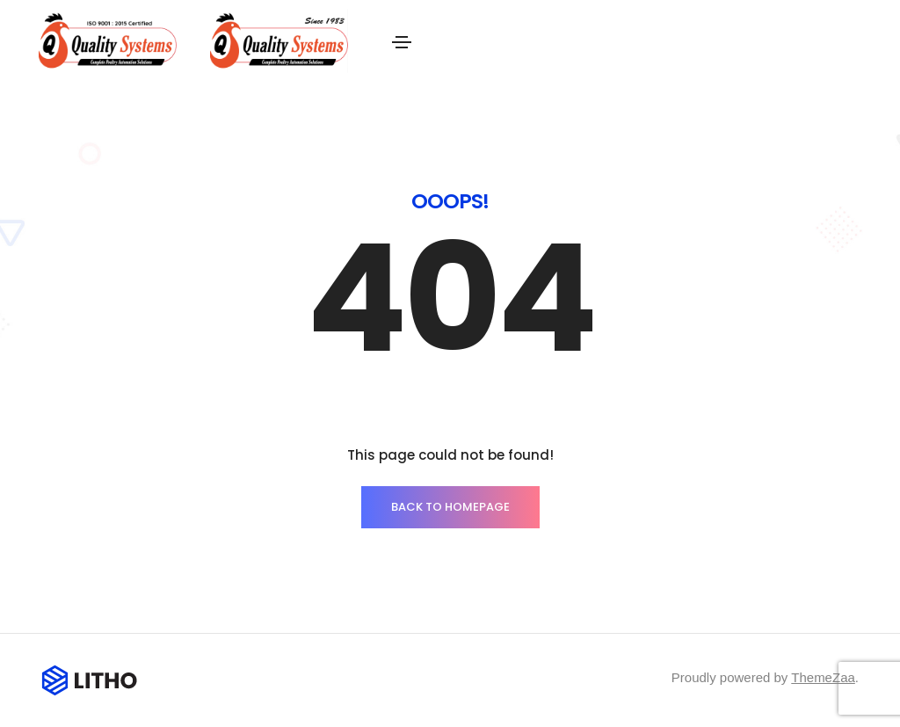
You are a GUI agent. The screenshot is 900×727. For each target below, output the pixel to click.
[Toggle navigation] (401, 42)
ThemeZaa (823, 677)
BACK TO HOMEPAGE (450, 506)
